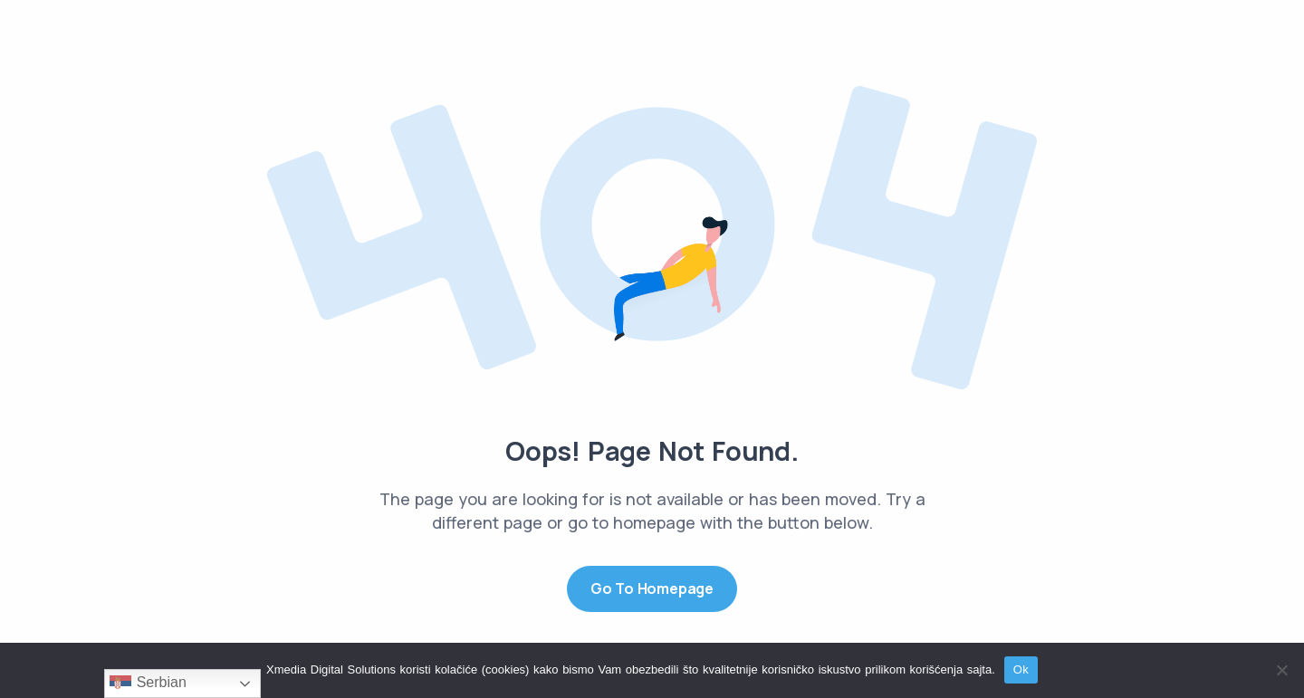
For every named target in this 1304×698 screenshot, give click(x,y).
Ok (1021, 669)
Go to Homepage (652, 588)
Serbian (148, 683)
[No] (1281, 670)
